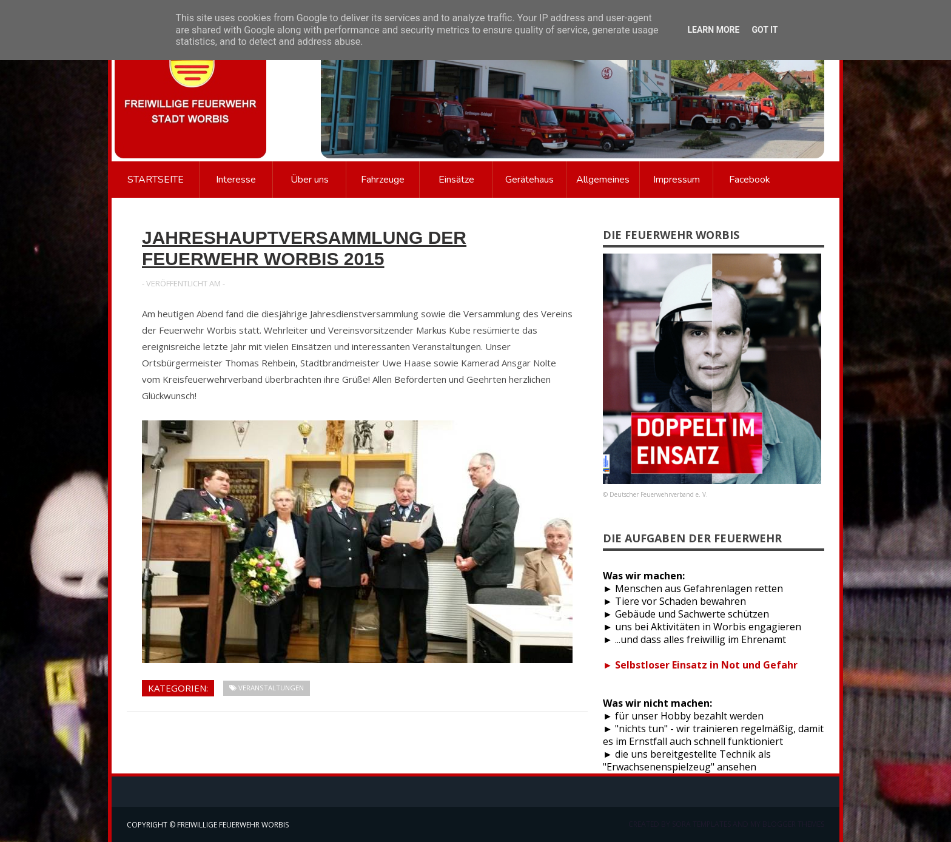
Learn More (713, 30)
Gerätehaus (529, 179)
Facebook (749, 179)
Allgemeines (603, 179)
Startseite (155, 179)
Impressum (676, 179)
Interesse (236, 179)
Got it (764, 30)
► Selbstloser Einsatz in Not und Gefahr (700, 665)
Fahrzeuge (383, 179)
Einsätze (456, 179)
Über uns (310, 179)
